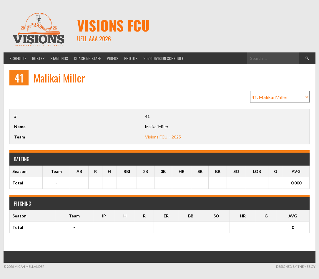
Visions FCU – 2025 (163, 136)
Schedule (17, 58)
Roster (38, 58)
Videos (112, 58)
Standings (59, 58)
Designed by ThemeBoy (295, 266)
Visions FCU (113, 25)
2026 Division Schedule (163, 58)
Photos (130, 58)
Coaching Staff (87, 58)
